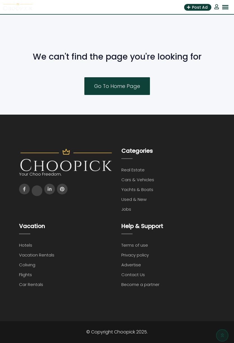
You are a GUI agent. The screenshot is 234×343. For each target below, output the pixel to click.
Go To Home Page (117, 86)
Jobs (126, 209)
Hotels (25, 245)
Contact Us (133, 275)
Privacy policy (135, 255)
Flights (25, 275)
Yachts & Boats (137, 189)
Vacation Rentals (36, 255)
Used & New (134, 199)
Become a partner (140, 284)
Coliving (27, 265)
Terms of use (134, 245)
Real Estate (133, 170)
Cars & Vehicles (137, 180)
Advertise (131, 265)
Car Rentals (31, 284)
